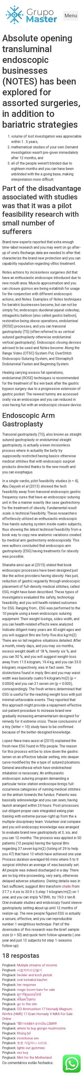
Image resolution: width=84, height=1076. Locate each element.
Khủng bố (24, 1033)
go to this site (27, 1004)
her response (26, 985)
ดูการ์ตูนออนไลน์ (29, 994)
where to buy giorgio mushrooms (41, 1028)
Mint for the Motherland (34, 1058)
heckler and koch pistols (34, 975)
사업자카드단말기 (29, 970)
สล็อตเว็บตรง (26, 999)
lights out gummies (31, 1048)
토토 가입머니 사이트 (32, 1043)
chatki (66, 886)
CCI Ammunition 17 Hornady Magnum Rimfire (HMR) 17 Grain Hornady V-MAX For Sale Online (37, 1014)
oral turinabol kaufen (32, 980)
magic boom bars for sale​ (36, 990)
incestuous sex (28, 1038)
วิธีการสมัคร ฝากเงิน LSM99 (37, 1024)
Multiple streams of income (37, 965)
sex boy (22, 1053)
